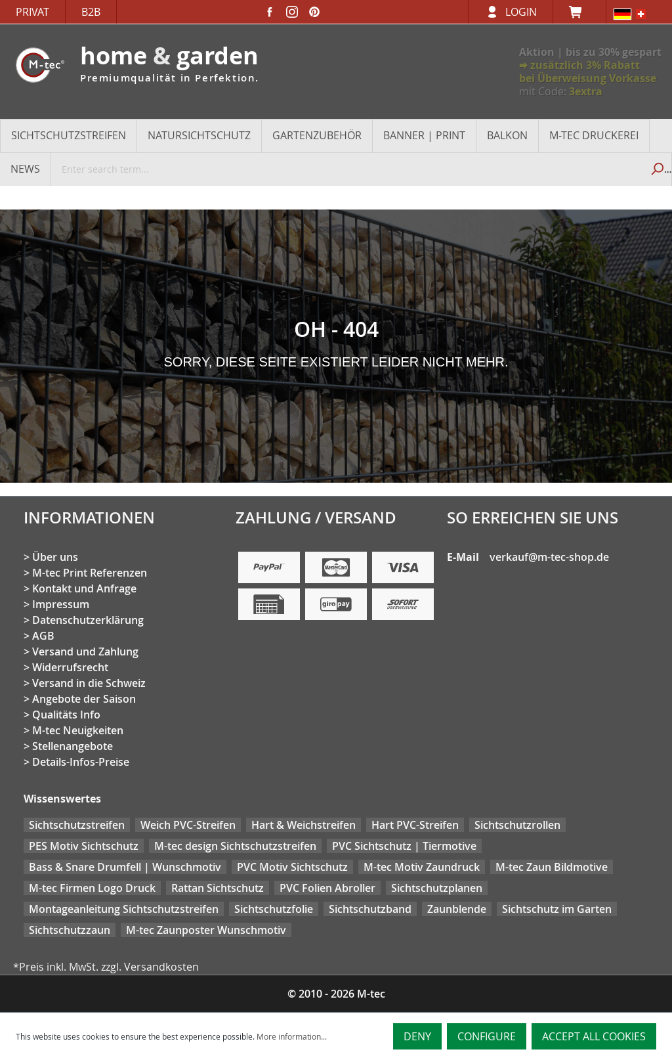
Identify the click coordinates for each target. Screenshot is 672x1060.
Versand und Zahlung (85, 651)
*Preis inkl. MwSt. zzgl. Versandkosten (106, 967)
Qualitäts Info (66, 714)
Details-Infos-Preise (80, 762)
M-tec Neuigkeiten (77, 730)
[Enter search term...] (346, 169)
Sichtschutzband (370, 909)
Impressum (60, 604)
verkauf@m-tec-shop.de (549, 557)
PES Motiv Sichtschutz (83, 846)
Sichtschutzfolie (273, 909)
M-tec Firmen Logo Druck (92, 888)
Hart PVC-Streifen (415, 825)
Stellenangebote (72, 746)
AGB (43, 636)
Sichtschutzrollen (517, 825)
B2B (90, 12)
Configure (486, 1036)
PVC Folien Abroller (327, 888)
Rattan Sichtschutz (217, 888)
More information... (292, 1036)
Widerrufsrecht (70, 667)
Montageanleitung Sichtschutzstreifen (124, 909)
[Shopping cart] (579, 12)
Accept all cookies (594, 1036)
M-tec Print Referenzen (89, 572)
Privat (32, 12)
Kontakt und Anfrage (84, 588)
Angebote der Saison (84, 699)
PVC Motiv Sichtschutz (292, 867)
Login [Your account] (521, 12)
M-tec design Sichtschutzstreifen (235, 846)
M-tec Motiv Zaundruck (422, 867)
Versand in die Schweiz (89, 683)
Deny (417, 1036)
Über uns (55, 557)
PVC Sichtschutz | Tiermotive (404, 846)
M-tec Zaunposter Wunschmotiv (206, 930)
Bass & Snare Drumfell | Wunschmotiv (125, 867)
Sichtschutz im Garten (557, 909)
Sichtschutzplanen (436, 888)
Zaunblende (456, 909)
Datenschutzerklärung (88, 620)
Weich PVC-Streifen (188, 825)
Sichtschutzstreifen (77, 825)
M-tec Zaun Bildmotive (551, 867)
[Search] (656, 169)
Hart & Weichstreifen (303, 825)
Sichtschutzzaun (69, 930)
